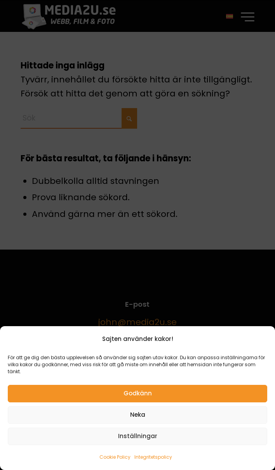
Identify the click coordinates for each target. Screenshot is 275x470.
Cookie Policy (115, 457)
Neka (137, 415)
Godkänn (138, 393)
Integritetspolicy (153, 457)
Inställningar (137, 436)
